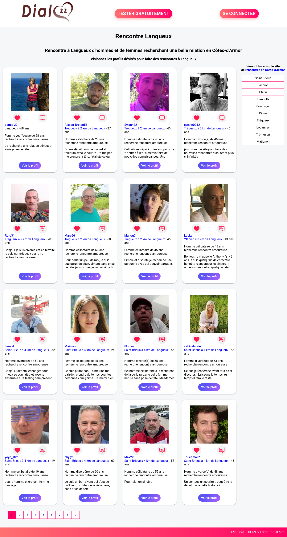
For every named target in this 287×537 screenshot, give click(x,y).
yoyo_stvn (11, 457)
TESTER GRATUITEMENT (143, 13)
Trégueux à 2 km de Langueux (85, 128)
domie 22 (11, 125)
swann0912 (192, 125)
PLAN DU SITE (258, 532)
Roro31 (10, 235)
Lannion (263, 85)
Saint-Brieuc (263, 78)
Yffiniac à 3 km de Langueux (203, 239)
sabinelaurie (192, 346)
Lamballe (263, 99)
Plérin (263, 92)
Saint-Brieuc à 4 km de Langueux (27, 350)
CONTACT (277, 532)
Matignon (263, 141)
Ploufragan (263, 106)
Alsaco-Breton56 (76, 125)
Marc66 (70, 235)
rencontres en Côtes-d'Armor (265, 70)
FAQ (233, 532)
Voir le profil (30, 165)
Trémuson (263, 134)
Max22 (129, 457)
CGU (242, 532)
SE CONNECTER (239, 13)
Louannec (263, 127)
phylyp (69, 457)
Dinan (263, 113)
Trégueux (263, 120)
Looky (188, 235)
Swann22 (130, 125)
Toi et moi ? (192, 457)
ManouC (130, 235)
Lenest (9, 346)
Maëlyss (70, 346)
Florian (129, 346)
